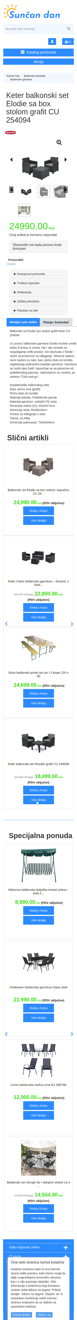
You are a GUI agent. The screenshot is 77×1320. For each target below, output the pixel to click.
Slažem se (44, 1314)
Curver (11, 264)
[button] (4, 621)
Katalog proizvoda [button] (38, 52)
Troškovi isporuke (25, 283)
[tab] (38, 273)
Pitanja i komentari (56, 322)
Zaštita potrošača (25, 301)
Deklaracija (21, 292)
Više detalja (38, 520)
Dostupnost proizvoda (28, 274)
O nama (15, 1256)
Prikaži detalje (21, 1314)
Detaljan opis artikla (23, 322)
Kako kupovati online (24, 1247)
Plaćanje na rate (25, 310)
